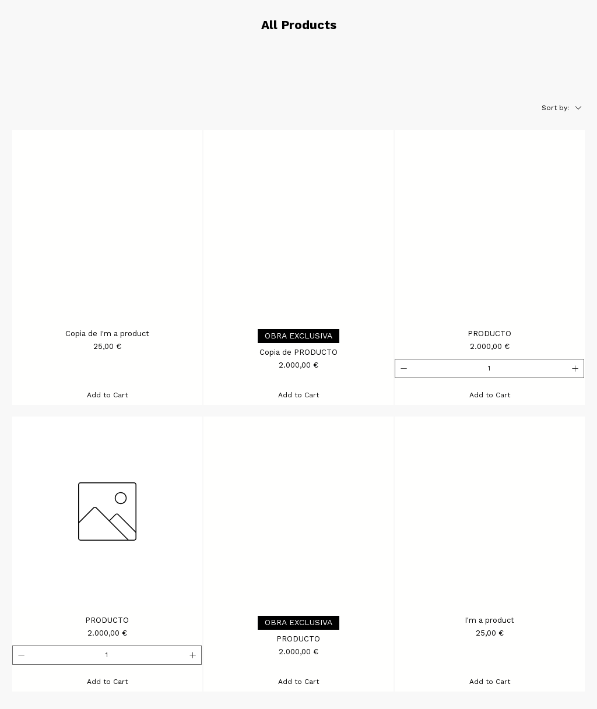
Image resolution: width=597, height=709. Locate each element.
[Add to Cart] (107, 395)
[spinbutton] (489, 368)
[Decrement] (402, 368)
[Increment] (576, 368)
